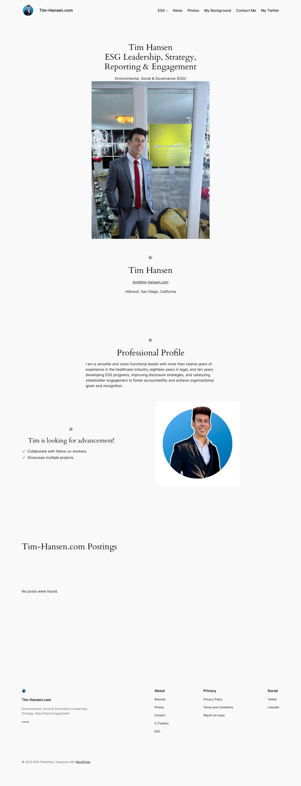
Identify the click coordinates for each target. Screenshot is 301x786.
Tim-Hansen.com (56, 10)
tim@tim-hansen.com (150, 282)
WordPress (83, 762)
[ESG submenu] (167, 10)
